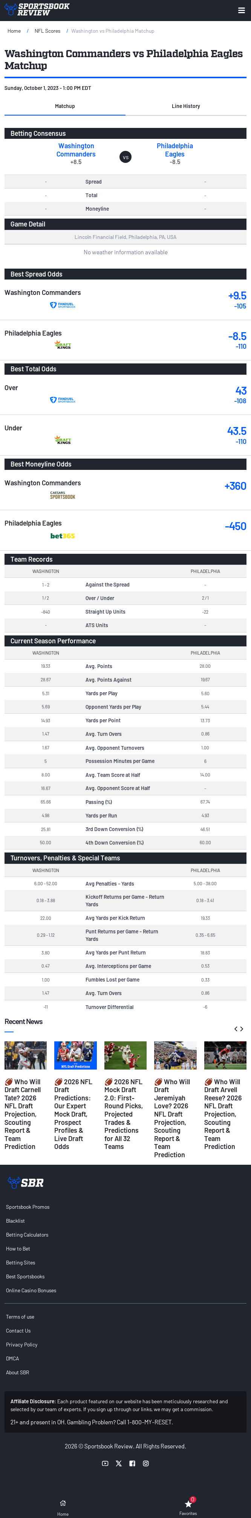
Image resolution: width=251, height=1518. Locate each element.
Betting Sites (20, 1262)
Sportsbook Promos (27, 1206)
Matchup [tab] (65, 106)
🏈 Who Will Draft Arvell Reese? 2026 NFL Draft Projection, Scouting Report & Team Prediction (223, 1114)
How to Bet (18, 1248)
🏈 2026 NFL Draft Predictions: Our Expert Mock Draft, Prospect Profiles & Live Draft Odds (73, 1114)
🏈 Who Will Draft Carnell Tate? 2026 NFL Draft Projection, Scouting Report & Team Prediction (23, 1114)
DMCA (12, 1358)
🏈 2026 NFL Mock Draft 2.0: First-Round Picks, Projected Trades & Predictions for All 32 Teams (123, 1114)
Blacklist (15, 1220)
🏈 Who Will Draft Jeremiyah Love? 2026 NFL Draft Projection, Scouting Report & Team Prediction (172, 1118)
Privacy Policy (22, 1344)
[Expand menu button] (241, 10)
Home (14, 30)
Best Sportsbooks (25, 1276)
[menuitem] (125, 1207)
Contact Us (18, 1330)
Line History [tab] (186, 106)
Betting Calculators (27, 1234)
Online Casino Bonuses (31, 1290)
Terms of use (20, 1316)
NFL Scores (47, 30)
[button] (65, 106)
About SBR (17, 1372)
